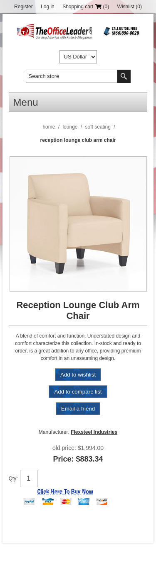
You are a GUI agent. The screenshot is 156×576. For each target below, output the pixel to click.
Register (23, 7)
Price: (63, 459)
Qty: (13, 478)
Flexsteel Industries (94, 432)
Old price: (64, 448)
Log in (47, 7)
